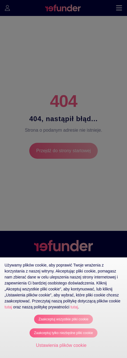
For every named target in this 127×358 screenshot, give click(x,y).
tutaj (8, 307)
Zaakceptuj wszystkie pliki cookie (63, 319)
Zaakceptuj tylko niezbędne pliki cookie (63, 333)
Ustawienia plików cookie (61, 345)
